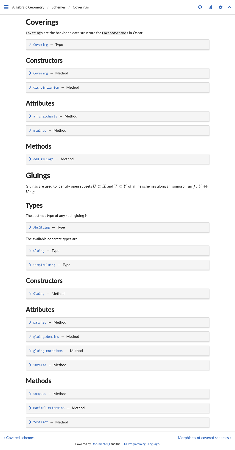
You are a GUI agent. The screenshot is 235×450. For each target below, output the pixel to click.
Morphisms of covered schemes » (204, 438)
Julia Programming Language (140, 444)
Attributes (40, 103)
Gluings (38, 176)
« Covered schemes (19, 438)
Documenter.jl (101, 444)
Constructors (44, 60)
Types (34, 205)
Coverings (42, 22)
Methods (38, 146)
